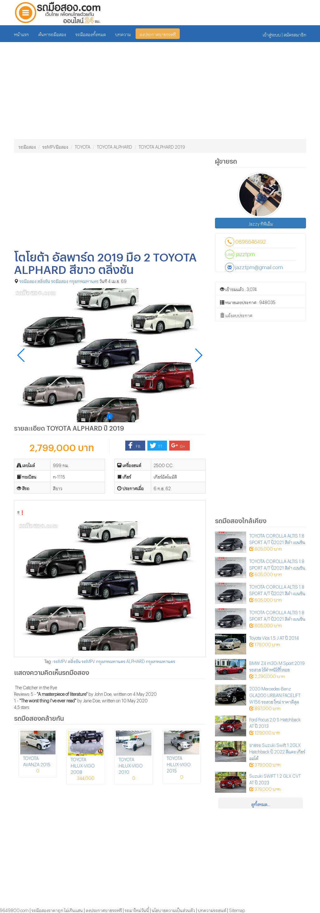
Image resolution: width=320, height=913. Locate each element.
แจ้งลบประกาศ (236, 315)
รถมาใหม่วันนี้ (137, 909)
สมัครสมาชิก (295, 34)
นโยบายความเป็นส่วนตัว (173, 909)
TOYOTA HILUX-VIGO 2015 (179, 764)
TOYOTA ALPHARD (114, 146)
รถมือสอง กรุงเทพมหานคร (74, 280)
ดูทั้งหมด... (260, 803)
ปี (105, 426)
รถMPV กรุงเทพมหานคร (103, 660)
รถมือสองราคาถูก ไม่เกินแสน (57, 909)
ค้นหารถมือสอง (52, 33)
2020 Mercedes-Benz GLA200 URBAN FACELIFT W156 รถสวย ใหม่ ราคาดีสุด (274, 694)
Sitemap (237, 909)
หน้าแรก (21, 33)
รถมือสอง (27, 146)
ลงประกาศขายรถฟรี (158, 33)
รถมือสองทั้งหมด (90, 33)
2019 (116, 426)
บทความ (123, 33)
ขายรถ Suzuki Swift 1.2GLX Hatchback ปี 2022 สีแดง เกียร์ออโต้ (277, 751)
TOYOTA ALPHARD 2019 (162, 146)
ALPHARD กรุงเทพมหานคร (150, 660)
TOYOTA (82, 146)
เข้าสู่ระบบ (272, 34)
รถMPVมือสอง (55, 146)
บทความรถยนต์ (212, 909)
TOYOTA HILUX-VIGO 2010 (131, 765)
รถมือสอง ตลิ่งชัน (34, 280)
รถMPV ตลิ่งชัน (67, 660)
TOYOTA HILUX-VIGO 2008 (83, 765)
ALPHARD (87, 426)
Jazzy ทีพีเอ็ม (260, 223)
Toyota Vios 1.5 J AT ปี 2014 (274, 637)
